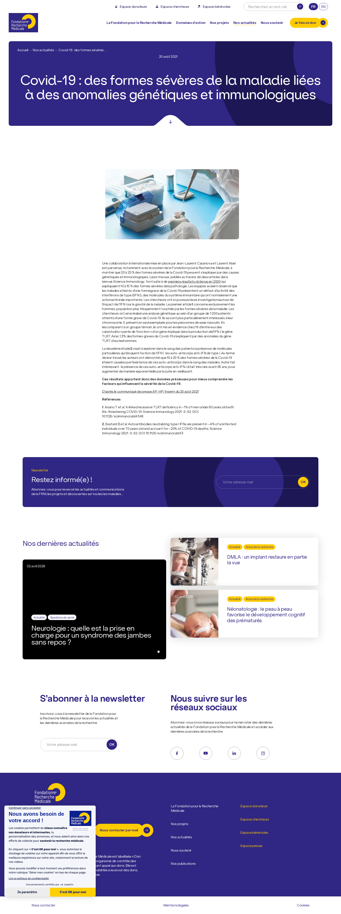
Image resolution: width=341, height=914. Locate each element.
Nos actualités (244, 22)
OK (303, 482)
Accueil (22, 50)
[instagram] (262, 753)
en (323, 6)
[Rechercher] (300, 6)
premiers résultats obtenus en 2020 (194, 281)
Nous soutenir (181, 850)
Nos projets (219, 22)
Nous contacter (43, 905)
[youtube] (205, 753)
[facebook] (177, 753)
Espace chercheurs (254, 819)
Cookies (303, 905)
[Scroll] (170, 120)
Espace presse (251, 845)
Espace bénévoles (254, 832)
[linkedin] (234, 753)
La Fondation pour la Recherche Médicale (197, 808)
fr (313, 6)
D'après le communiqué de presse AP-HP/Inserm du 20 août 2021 (150, 391)
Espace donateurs (254, 806)
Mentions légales (176, 905)
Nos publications (183, 863)
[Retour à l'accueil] (23, 22)
